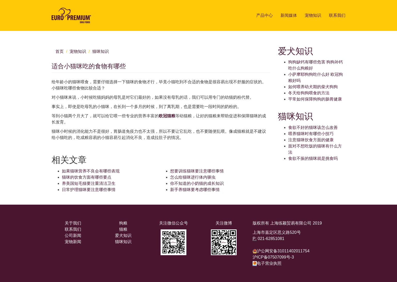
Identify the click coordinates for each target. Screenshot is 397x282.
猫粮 (123, 229)
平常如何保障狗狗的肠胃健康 (315, 99)
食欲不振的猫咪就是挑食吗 (313, 158)
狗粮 (123, 223)
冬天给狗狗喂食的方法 (308, 93)
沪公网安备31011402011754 (283, 251)
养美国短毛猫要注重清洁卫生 (88, 183)
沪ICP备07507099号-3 (273, 257)
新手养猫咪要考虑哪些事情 (195, 189)
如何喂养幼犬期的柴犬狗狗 (313, 87)
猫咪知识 (100, 51)
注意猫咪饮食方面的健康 (311, 140)
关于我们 (73, 223)
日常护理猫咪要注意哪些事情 (88, 189)
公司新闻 (73, 235)
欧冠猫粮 (167, 116)
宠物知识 (313, 15)
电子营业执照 (267, 263)
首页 (59, 51)
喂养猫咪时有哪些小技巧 (311, 133)
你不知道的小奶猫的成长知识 (197, 183)
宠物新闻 (73, 241)
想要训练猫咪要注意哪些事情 (197, 171)
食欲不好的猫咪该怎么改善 (313, 127)
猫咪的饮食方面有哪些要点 (86, 177)
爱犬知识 (123, 235)
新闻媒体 (288, 15)
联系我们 (337, 15)
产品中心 (264, 15)
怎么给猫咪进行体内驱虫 (193, 177)
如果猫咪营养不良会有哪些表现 (91, 171)
